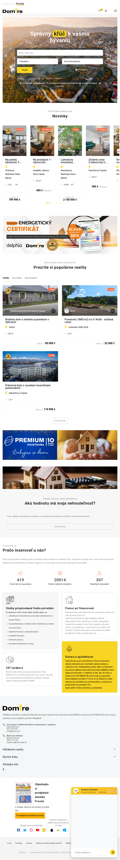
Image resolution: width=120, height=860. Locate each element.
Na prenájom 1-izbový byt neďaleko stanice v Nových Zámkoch (86, 161)
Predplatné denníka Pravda (30, 801)
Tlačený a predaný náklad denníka (49, 829)
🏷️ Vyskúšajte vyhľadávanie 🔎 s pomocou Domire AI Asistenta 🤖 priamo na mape (58, 83)
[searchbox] (60, 53)
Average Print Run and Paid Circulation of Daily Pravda (50, 838)
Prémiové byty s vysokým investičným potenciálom (27, 373)
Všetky (6, 264)
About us (22, 838)
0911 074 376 (12, 715)
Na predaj (17, 264)
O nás (9, 829)
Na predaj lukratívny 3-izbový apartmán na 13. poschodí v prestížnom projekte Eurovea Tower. (30, 161)
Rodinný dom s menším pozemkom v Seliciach (27, 306)
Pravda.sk (91, 665)
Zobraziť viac (60, 407)
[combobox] (60, 53)
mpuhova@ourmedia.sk (17, 728)
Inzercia (29, 829)
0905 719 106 (12, 726)
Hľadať (25, 70)
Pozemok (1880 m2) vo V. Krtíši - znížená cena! (89, 306)
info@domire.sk (13, 717)
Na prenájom (31, 264)
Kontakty (18, 829)
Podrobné (81, 69)
